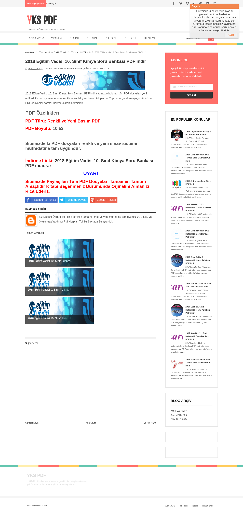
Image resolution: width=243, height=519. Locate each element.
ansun (44, 512)
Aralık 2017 (176, 417)
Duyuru (196, 6)
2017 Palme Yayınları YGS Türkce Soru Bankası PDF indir (196, 368)
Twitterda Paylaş (72, 200)
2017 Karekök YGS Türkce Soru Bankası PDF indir (196, 289)
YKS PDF (43, 20)
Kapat (231, 35)
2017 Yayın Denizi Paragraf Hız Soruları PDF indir (196, 134)
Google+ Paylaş (103, 200)
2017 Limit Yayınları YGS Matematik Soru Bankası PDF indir (198, 237)
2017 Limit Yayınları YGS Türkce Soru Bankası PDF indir (198, 160)
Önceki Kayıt (149, 365)
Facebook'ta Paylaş (40, 200)
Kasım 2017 (176, 421)
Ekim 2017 (176, 425)
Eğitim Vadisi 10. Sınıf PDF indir (66, 68)
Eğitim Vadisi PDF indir (96, 68)
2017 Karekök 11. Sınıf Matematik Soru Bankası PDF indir (198, 342)
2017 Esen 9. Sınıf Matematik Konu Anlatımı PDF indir (198, 263)
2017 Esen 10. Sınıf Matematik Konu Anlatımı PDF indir (198, 316)
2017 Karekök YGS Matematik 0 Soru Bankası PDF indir (195, 210)
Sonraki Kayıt (31, 365)
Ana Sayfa (91, 365)
